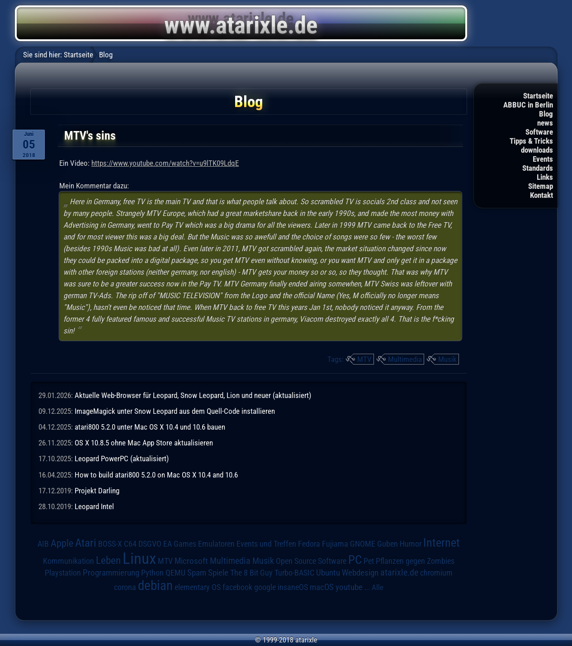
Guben (387, 543)
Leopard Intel (94, 506)
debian (155, 585)
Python (152, 572)
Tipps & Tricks (531, 140)
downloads (537, 149)
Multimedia (405, 359)
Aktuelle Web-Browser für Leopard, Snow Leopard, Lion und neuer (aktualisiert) (193, 395)
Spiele (218, 572)
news (545, 122)
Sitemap (540, 186)
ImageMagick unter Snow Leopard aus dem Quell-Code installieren (175, 411)
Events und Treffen (266, 543)
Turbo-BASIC (294, 572)
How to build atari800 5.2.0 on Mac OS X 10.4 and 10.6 (156, 474)
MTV (364, 359)
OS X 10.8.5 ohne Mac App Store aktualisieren (144, 442)
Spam (196, 573)
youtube (349, 587)
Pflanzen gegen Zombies (415, 561)
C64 (130, 543)
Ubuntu (328, 573)
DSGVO (149, 543)
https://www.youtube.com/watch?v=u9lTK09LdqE (165, 163)
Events (543, 159)
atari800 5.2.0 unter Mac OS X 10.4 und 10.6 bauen (150, 426)
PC (355, 559)
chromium (436, 572)
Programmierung (111, 572)
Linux (139, 558)
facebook (237, 587)
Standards (537, 168)
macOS (322, 587)
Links (545, 177)
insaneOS (293, 587)
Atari (85, 542)
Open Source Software (311, 561)
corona (125, 587)
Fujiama (335, 543)
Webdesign (360, 573)
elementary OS (198, 587)
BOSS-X (110, 543)
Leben (108, 560)
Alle (377, 587)
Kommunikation (68, 561)
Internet (441, 542)
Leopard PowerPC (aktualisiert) (122, 458)
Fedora (309, 543)
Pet (369, 561)
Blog (546, 113)
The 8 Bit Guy (251, 572)
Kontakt (541, 195)
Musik (447, 359)
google (265, 587)
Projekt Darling (97, 490)
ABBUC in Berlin (528, 104)
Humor (410, 543)
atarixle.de (399, 572)
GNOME (362, 543)
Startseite (538, 95)
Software (539, 131)
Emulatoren (216, 543)
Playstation (63, 572)
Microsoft (191, 561)
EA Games (179, 543)
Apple (62, 543)
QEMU (175, 572)
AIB (43, 543)
